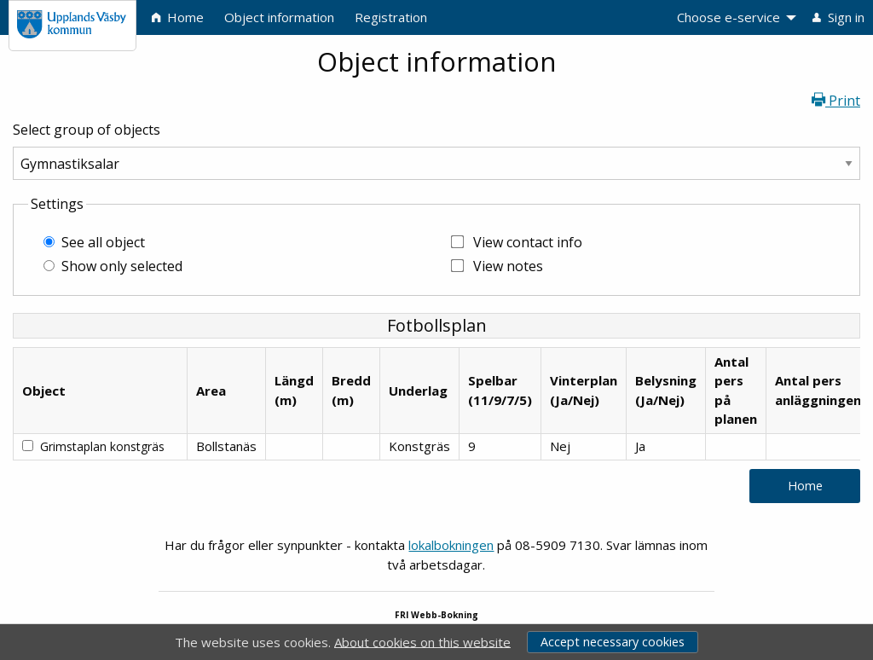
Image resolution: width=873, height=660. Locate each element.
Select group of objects (86, 129)
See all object (103, 242)
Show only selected (121, 266)
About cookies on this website (422, 641)
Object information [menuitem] (279, 17)
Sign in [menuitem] (838, 17)
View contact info (527, 242)
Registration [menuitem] (391, 17)
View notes (508, 266)
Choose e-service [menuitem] (728, 17)
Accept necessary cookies (613, 642)
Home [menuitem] (178, 17)
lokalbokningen (451, 544)
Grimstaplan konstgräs (102, 446)
